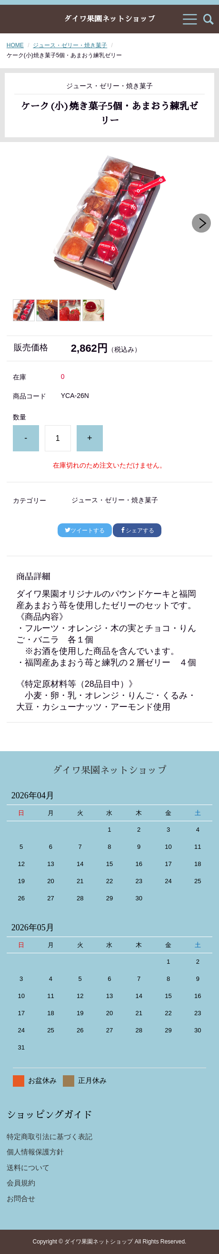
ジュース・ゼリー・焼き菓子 (70, 45)
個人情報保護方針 (35, 1152)
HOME (15, 45)
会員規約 (21, 1183)
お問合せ (21, 1198)
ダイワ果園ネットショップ (109, 19)
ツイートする (85, 530)
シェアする (137, 530)
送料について (28, 1167)
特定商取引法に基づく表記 (49, 1136)
